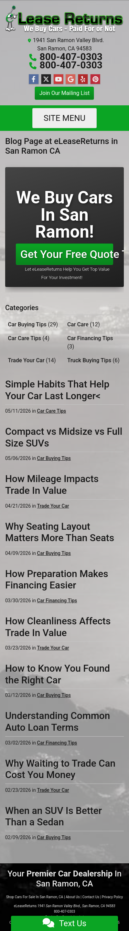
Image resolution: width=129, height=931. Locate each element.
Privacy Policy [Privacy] (112, 897)
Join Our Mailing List (64, 93)
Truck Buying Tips (93, 360)
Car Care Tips (29, 338)
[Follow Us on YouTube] (58, 79)
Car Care (83, 324)
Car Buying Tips (33, 324)
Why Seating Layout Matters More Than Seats (59, 532)
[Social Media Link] (83, 79)
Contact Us (90, 897)
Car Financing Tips (90, 342)
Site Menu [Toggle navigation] (65, 118)
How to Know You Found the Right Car (57, 674)
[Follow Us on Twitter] (46, 79)
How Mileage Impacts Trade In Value (52, 484)
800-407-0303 (71, 57)
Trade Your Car (32, 360)
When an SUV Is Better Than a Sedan (53, 816)
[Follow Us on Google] (70, 79)
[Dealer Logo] (64, 19)
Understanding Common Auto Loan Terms (57, 721)
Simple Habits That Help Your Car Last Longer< (57, 390)
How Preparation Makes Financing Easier (56, 579)
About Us (73, 897)
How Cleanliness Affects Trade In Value (58, 627)
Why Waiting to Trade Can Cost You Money (60, 769)
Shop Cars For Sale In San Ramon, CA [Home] (34, 897)
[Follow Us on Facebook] (34, 79)
